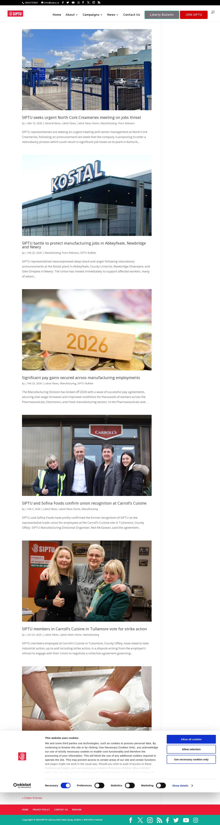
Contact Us (131, 15)
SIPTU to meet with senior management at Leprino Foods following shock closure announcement (82, 756)
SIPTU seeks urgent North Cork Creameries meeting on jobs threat (81, 117)
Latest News (69, 123)
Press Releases (126, 123)
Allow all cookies (191, 771)
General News (52, 123)
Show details (180, 818)
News (111, 15)
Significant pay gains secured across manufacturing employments (81, 377)
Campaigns (91, 15)
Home (57, 15)
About (70, 15)
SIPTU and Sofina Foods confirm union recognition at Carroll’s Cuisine (84, 503)
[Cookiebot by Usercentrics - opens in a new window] (22, 818)
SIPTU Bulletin (88, 252)
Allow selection (191, 781)
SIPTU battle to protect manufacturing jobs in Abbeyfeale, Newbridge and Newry (84, 244)
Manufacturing (108, 123)
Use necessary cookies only (191, 792)
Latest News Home (88, 123)
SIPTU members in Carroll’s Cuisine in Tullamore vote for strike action (84, 628)
